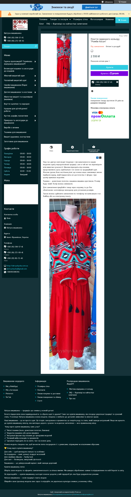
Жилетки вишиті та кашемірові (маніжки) (18, 98)
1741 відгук (109, 2)
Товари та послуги (59, 19)
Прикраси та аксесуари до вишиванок (16, 121)
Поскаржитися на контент (62, 494)
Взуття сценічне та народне (17, 104)
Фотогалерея (96, 19)
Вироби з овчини (11, 127)
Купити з (110, 73)
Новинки (110, 19)
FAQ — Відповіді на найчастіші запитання (67, 23)
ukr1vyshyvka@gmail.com (17, 269)
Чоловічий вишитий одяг (15, 80)
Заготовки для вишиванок (16, 141)
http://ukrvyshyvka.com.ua (17, 266)
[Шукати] (35, 46)
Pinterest (9, 393)
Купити (109, 67)
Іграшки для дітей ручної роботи (15, 109)
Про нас (72, 398)
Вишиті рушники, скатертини (17, 137)
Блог (41, 23)
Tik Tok (8, 397)
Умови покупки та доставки (48, 393)
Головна (43, 19)
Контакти (41, 390)
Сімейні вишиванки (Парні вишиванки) (15, 86)
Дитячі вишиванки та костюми (18, 92)
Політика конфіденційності (83, 494)
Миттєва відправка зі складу (81, 389)
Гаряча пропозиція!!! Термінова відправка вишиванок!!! (18, 62)
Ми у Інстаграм (12, 390)
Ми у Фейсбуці (12, 386)
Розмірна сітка (80, 19)
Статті (39, 401)
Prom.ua (78, 492)
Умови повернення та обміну (49, 397)
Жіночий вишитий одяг (14, 75)
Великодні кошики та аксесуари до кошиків (18, 69)
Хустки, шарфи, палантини (16, 116)
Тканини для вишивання (15, 132)
